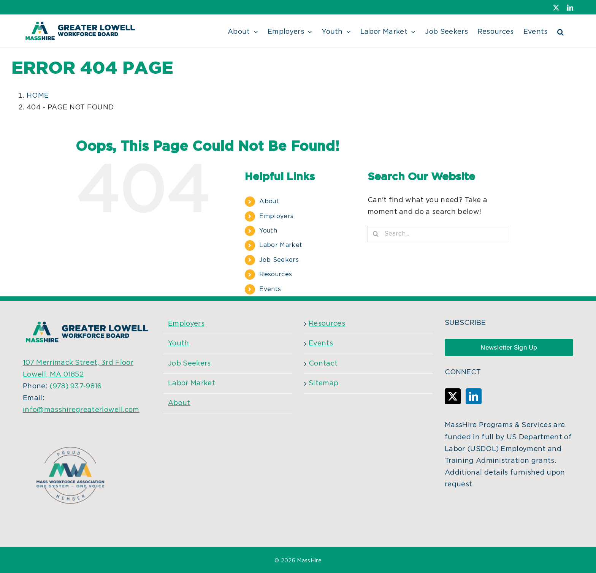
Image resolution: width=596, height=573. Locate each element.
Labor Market (280, 245)
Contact (323, 363)
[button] (560, 31)
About (269, 201)
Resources (275, 274)
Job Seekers (279, 260)
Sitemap (323, 383)
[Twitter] (453, 396)
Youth (268, 231)
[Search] (376, 234)
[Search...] (438, 234)
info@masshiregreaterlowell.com (81, 410)
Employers (276, 216)
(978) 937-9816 (75, 386)
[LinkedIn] (474, 396)
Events (270, 289)
